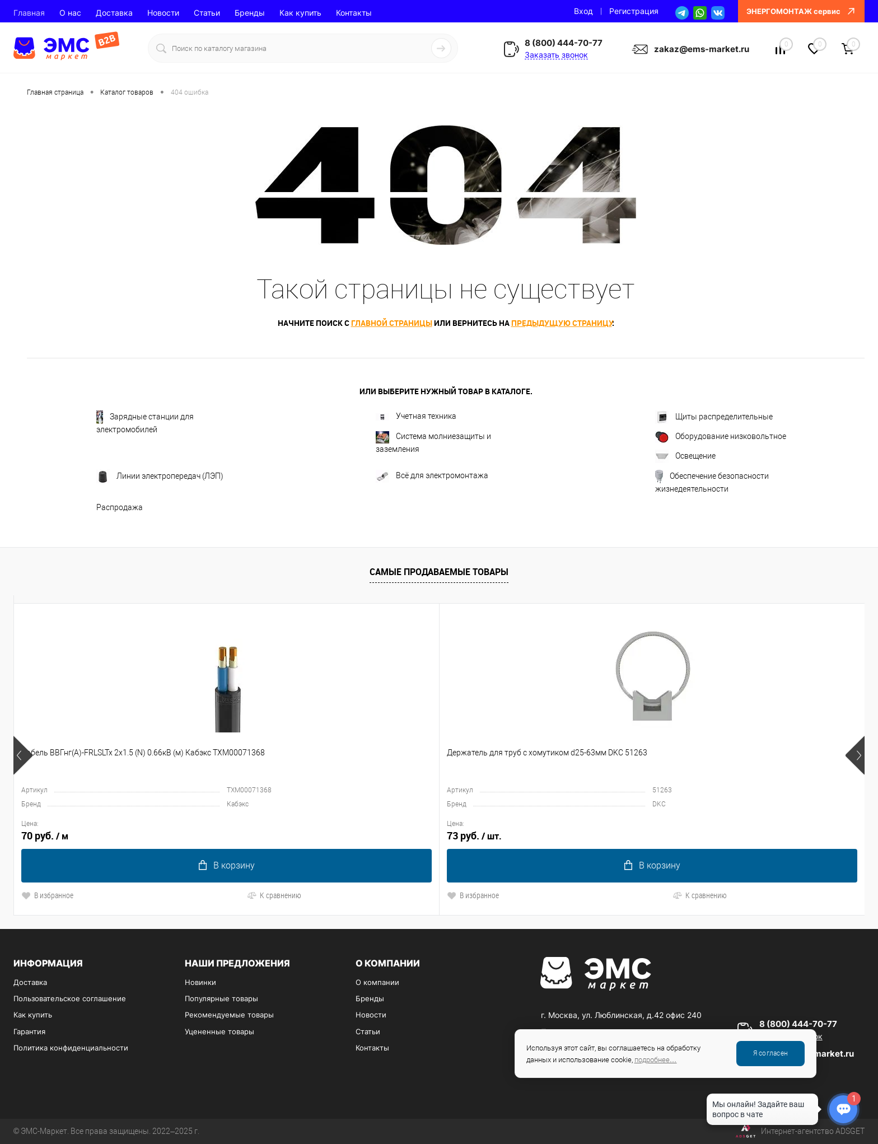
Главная (29, 13)
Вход (583, 11)
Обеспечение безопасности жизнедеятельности (712, 481)
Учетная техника (416, 416)
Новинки (200, 982)
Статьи (207, 13)
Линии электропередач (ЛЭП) (159, 476)
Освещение (685, 456)
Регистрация (633, 11)
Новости (163, 13)
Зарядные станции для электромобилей (145, 422)
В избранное (47, 895)
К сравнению (133, 895)
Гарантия (29, 1031)
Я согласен (770, 1053)
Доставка (114, 13)
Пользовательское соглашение (69, 998)
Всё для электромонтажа (432, 476)
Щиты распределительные (714, 417)
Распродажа (119, 507)
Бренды (250, 13)
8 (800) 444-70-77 (564, 43)
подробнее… (655, 1060)
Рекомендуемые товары (229, 1014)
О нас (70, 13)
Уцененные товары (219, 1031)
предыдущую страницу (561, 322)
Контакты (354, 13)
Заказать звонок (556, 54)
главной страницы (391, 322)
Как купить (300, 13)
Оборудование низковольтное (720, 437)
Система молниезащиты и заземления (433, 442)
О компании (377, 982)
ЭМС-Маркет (44, 1131)
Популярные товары (221, 998)
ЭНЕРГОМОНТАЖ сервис (801, 11)
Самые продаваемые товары (439, 572)
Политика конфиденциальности (70, 1047)
